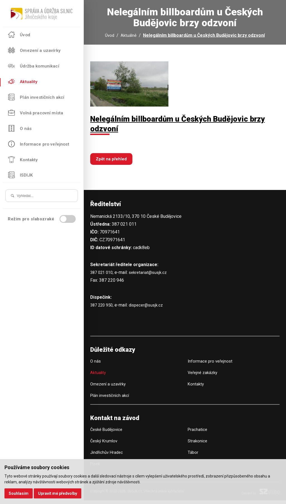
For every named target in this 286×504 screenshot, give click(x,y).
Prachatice (198, 433)
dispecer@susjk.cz (149, 308)
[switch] (67, 219)
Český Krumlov (105, 444)
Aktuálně (129, 36)
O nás (95, 364)
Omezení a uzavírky (109, 387)
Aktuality (98, 376)
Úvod (109, 36)
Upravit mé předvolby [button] (58, 493)
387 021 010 (102, 276)
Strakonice (198, 444)
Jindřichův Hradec (107, 456)
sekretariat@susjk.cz (151, 276)
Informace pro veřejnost (211, 364)
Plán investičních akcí (111, 399)
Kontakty (196, 387)
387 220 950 (102, 308)
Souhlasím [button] (19, 493)
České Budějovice (107, 433)
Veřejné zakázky (204, 376)
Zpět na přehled (112, 162)
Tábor (193, 456)
